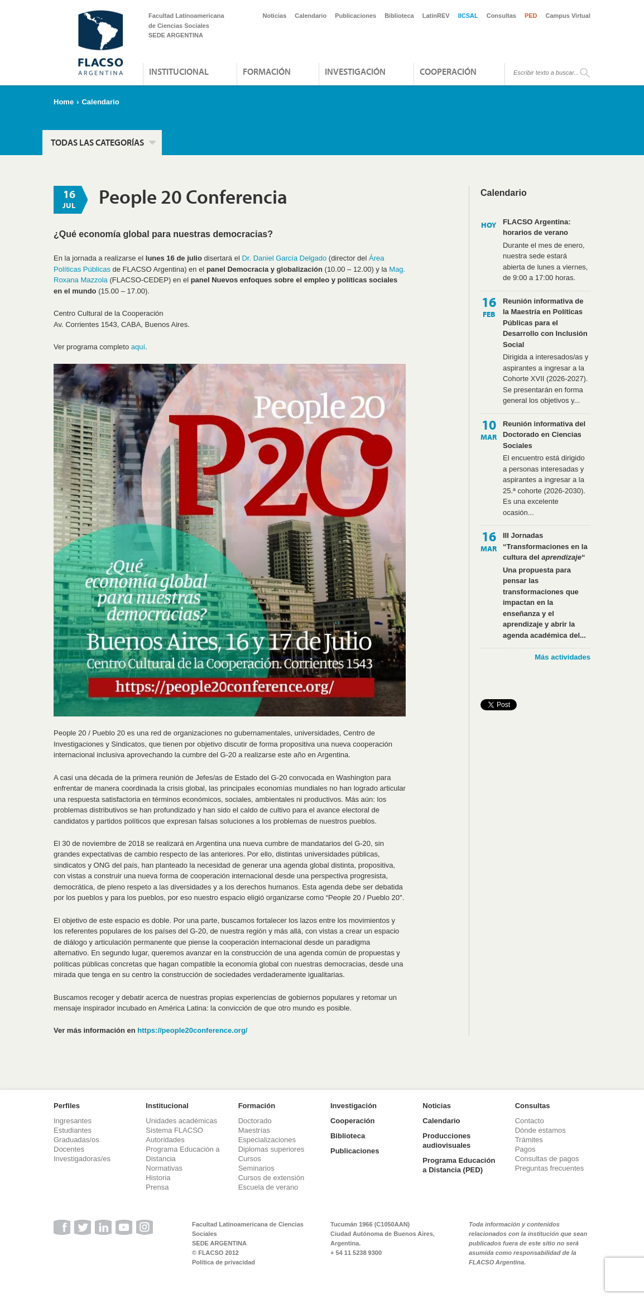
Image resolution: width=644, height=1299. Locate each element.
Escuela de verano (268, 1187)
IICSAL (468, 15)
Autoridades (165, 1140)
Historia (158, 1177)
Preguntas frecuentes (549, 1168)
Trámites (529, 1140)
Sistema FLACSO (174, 1130)
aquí (138, 347)
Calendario (310, 15)
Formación (267, 71)
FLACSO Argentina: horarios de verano (537, 227)
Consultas (501, 15)
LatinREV (436, 15)
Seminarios (256, 1168)
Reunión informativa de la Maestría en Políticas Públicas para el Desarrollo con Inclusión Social (545, 323)
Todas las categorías (97, 142)
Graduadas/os (76, 1140)
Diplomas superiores (271, 1149)
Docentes (69, 1149)
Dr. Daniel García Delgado (284, 258)
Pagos (525, 1149)
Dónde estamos (540, 1130)
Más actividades (562, 657)
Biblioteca (399, 15)
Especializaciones (267, 1140)
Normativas (164, 1168)
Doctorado (255, 1121)
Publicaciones (355, 15)
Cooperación (448, 71)
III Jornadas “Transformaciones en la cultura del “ (545, 546)
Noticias (275, 15)
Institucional (179, 71)
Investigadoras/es (82, 1158)
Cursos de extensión (271, 1177)
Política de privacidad (223, 1262)
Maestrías (254, 1130)
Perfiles (67, 1105)
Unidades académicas (181, 1121)
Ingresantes (73, 1121)
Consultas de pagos (547, 1158)
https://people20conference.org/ (192, 1030)
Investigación (355, 71)
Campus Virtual (568, 15)
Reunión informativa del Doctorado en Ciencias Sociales (544, 435)
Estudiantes (73, 1130)
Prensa (157, 1187)
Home (64, 102)
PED (531, 15)
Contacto (529, 1121)
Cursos (249, 1158)
